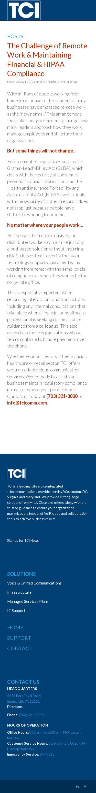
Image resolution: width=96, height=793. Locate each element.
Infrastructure (19, 592)
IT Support (16, 610)
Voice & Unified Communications (34, 583)
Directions (15, 707)
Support (19, 638)
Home (15, 627)
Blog (54, 81)
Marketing (70, 81)
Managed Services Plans (28, 601)
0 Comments (37, 81)
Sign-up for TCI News (23, 540)
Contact (20, 648)
